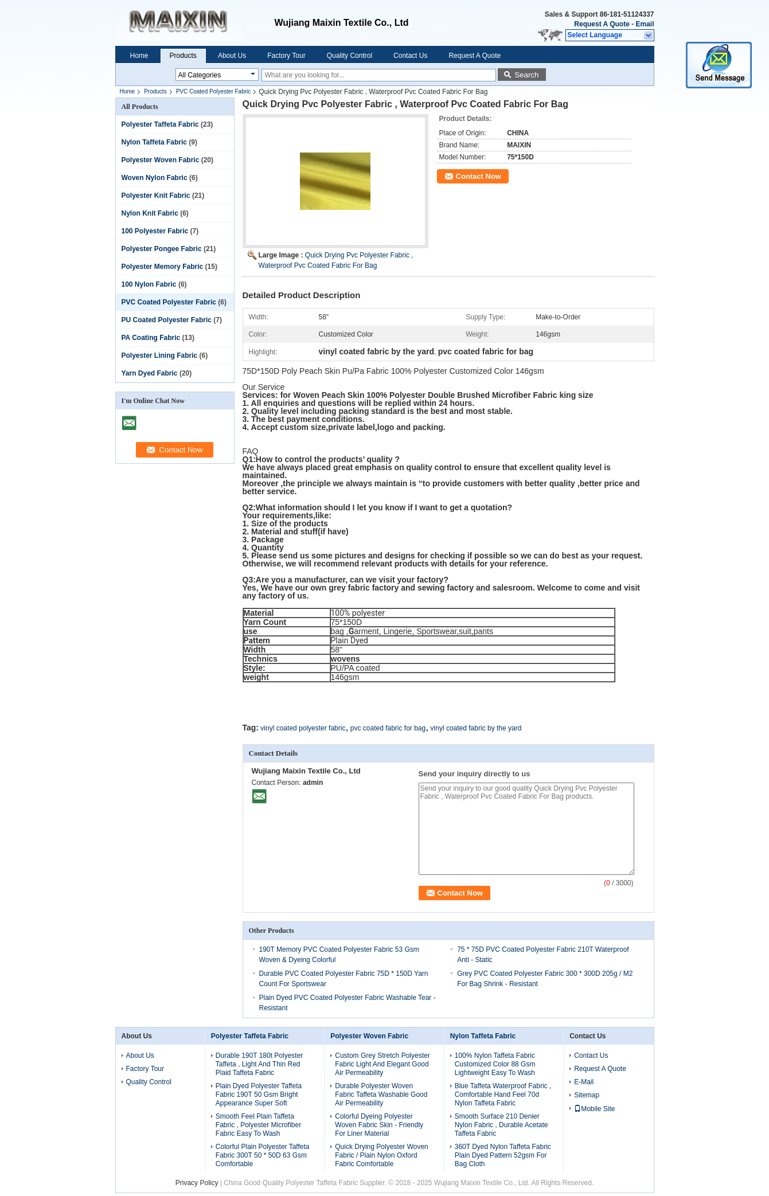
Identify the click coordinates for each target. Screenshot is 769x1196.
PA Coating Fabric (151, 338)
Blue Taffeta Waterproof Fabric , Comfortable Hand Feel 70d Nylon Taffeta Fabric (503, 1094)
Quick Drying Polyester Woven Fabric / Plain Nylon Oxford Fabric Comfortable (381, 1155)
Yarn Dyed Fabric (150, 373)
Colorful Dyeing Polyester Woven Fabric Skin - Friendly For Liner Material (379, 1125)
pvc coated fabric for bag (388, 728)
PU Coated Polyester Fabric (167, 320)
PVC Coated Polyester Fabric (213, 91)
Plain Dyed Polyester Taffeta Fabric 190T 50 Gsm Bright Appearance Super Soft (259, 1094)
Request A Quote (601, 24)
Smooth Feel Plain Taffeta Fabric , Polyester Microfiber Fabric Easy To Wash (258, 1125)
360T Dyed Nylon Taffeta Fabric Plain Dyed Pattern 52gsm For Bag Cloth (503, 1155)
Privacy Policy (196, 1183)
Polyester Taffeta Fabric (160, 124)
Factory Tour (286, 56)
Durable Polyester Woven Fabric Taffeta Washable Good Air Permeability (381, 1094)
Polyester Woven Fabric (161, 160)
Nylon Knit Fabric (150, 213)
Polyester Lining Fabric (160, 355)
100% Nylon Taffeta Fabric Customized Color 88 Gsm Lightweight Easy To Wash (495, 1064)
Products (183, 56)
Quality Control (349, 56)
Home (139, 56)
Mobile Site (594, 1109)
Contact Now (478, 176)
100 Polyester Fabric (155, 231)
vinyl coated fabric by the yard (476, 728)
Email (644, 24)
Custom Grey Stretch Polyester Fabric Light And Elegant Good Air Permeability (382, 1064)
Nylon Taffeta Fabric (154, 142)
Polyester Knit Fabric (156, 195)
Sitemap (586, 1095)
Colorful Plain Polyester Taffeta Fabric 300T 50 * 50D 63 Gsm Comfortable (263, 1155)
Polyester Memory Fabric (163, 267)
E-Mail (584, 1082)
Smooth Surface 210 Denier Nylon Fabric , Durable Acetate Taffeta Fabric (501, 1125)
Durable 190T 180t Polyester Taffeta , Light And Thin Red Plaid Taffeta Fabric (259, 1064)
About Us (232, 56)
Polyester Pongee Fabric (162, 249)
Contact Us (410, 56)
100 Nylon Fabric (149, 284)
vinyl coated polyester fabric (302, 728)
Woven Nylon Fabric (155, 178)
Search (526, 75)
